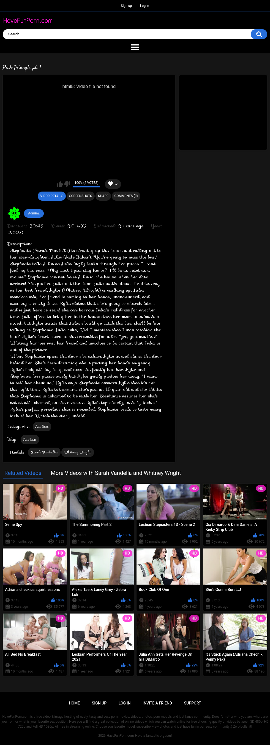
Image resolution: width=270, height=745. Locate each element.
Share (103, 196)
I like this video (60, 184)
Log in (144, 6)
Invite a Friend (157, 703)
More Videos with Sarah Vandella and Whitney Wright (116, 473)
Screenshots (80, 196)
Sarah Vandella (44, 452)
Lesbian (42, 426)
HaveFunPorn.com (120, 736)
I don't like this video (67, 184)
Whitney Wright (77, 452)
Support (192, 703)
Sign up (126, 6)
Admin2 (34, 213)
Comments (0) (126, 196)
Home (74, 703)
